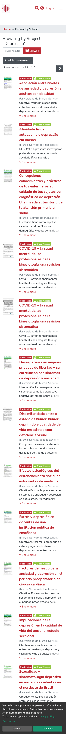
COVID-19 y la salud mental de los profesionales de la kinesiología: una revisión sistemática (39, 259)
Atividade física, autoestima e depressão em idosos (38, 134)
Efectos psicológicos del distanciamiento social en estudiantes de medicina (39, 476)
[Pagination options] (59, 68)
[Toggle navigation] (61, 8)
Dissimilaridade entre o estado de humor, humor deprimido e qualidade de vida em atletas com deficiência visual (40, 424)
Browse (32, 51)
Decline (17, 728)
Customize (8, 721)
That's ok (47, 728)
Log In (50, 8)
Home (7, 29)
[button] (42, 8)
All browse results (18, 60)
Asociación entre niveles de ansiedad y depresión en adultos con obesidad (41, 88)
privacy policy (46, 716)
